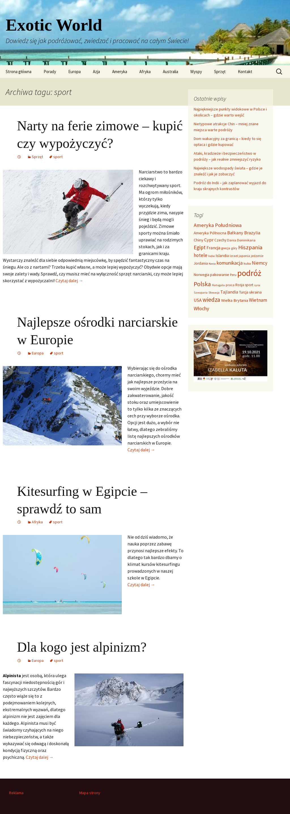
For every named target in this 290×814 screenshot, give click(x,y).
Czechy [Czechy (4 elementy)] (220, 240)
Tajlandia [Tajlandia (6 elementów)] (229, 292)
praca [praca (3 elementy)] (230, 285)
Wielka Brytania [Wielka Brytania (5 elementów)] (234, 300)
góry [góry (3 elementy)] (234, 248)
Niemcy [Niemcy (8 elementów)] (259, 263)
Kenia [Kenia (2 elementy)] (212, 263)
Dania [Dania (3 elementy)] (231, 240)
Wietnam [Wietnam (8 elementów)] (258, 300)
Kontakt (245, 71)
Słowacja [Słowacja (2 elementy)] (213, 292)
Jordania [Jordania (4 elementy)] (201, 263)
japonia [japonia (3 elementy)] (244, 256)
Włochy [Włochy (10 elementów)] (201, 308)
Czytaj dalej (69, 280)
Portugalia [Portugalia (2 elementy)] (218, 285)
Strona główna (18, 71)
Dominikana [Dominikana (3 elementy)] (246, 240)
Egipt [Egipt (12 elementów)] (200, 247)
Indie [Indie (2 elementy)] (211, 256)
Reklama (16, 792)
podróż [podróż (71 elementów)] (249, 273)
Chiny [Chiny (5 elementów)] (198, 240)
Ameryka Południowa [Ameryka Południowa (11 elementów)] (218, 225)
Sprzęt (220, 71)
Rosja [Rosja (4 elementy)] (239, 284)
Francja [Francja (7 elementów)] (213, 247)
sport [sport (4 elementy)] (249, 284)
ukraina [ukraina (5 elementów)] (255, 292)
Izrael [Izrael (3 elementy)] (234, 256)
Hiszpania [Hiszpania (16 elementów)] (250, 247)
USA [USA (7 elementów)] (198, 300)
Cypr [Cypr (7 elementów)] (209, 240)
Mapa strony (89, 792)
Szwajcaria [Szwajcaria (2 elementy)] (201, 292)
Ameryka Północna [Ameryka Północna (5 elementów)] (210, 232)
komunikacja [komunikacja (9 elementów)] (230, 263)
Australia (170, 71)
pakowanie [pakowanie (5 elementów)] (219, 274)
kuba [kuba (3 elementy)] (247, 263)
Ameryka (119, 71)
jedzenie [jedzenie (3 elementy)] (257, 256)
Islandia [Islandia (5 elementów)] (222, 255)
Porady (50, 71)
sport (58, 156)
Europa (74, 71)
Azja (96, 71)
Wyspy (196, 71)
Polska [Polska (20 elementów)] (202, 284)
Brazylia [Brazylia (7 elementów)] (252, 232)
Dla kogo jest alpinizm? (81, 646)
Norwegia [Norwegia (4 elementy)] (201, 274)
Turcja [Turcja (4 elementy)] (243, 292)
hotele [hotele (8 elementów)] (200, 255)
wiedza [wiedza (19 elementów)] (211, 299)
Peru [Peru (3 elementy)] (233, 275)
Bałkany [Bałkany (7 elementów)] (235, 232)
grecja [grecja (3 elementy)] (225, 248)
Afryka (145, 71)
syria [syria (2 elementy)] (257, 285)
